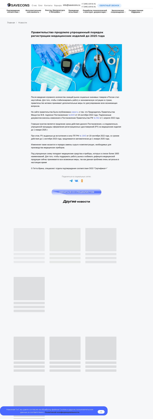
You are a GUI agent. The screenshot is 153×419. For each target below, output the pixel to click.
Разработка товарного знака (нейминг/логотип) (23, 374)
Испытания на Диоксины (90, 377)
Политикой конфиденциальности (62, 412)
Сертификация (53, 371)
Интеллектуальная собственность (33, 11)
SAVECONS (20, 5)
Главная (11, 23)
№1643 (71, 115)
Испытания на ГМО (88, 380)
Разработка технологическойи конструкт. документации (95, 11)
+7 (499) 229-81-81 (88, 7)
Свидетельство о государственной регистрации (59, 382)
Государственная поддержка (136, 11)
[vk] (76, 181)
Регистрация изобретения (22, 390)
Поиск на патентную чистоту (23, 402)
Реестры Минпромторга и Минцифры (55, 11)
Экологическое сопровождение (117, 11)
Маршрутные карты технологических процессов (124, 392)
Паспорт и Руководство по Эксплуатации (124, 381)
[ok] (82, 181)
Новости (22, 23)
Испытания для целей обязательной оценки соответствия (89, 386)
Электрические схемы (122, 397)
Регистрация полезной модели (24, 386)
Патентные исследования (22, 399)
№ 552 (96, 118)
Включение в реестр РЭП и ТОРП (60, 396)
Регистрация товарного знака (23, 378)
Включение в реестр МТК (90, 400)
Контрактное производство (124, 400)
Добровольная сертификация (59, 378)
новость (74, 112)
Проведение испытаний (73, 11)
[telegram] (71, 181)
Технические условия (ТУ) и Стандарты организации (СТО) (125, 386)
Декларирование (54, 375)
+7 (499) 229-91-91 (88, 4)
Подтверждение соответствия (13, 11)
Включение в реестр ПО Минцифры (61, 399)
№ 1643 (82, 136)
